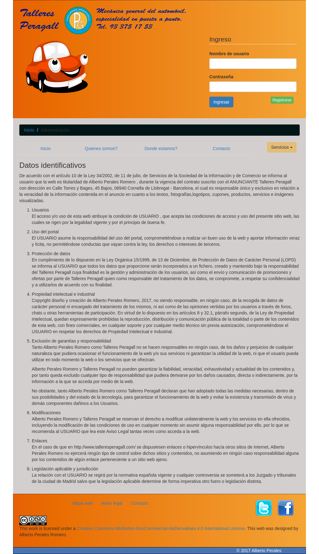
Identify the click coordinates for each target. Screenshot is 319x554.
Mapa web (83, 503)
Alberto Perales (266, 550)
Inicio (29, 130)
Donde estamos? (161, 148)
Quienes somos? (101, 148)
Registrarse (282, 100)
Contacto (221, 148)
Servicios (282, 147)
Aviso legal (111, 503)
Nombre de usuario (229, 53)
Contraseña (221, 76)
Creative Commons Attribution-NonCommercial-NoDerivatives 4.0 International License (161, 528)
